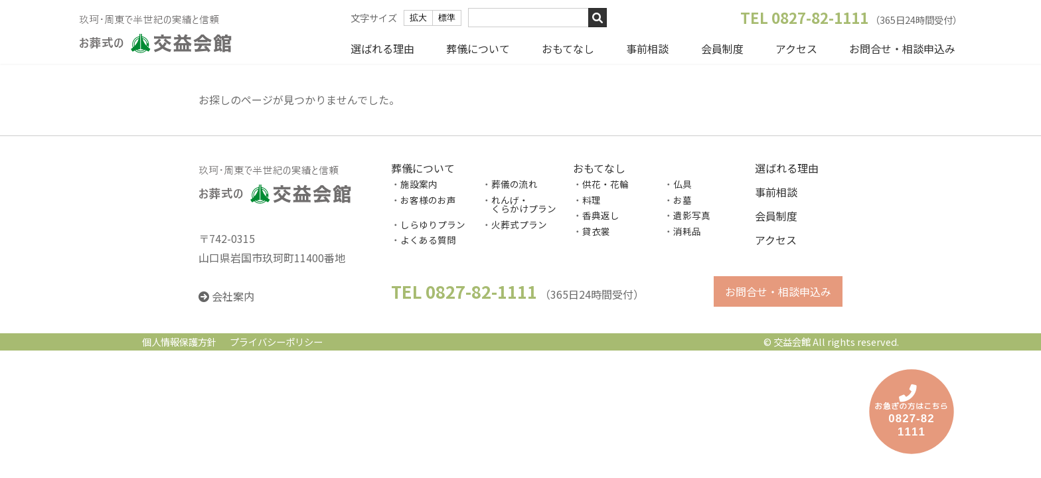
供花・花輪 (605, 184)
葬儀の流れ (514, 184)
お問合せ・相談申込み (902, 48)
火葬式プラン (519, 224)
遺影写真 (691, 215)
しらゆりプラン (432, 224)
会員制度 (722, 48)
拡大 (418, 18)
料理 (591, 199)
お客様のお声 (428, 199)
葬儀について (478, 48)
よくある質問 (428, 240)
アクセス (796, 48)
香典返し (600, 215)
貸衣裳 (596, 231)
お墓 (682, 199)
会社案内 (233, 297)
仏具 (682, 184)
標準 (446, 18)
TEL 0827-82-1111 (804, 17)
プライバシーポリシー (276, 342)
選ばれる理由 (382, 48)
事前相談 (647, 48)
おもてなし (568, 48)
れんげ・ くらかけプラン (519, 204)
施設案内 (419, 184)
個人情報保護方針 (179, 342)
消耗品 (687, 231)
